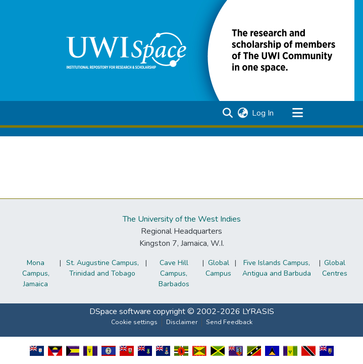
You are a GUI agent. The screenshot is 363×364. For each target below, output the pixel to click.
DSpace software (120, 311)
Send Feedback (229, 322)
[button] (202, 50)
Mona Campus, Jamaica (35, 273)
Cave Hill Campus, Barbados (174, 273)
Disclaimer (181, 322)
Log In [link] (263, 113)
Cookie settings (134, 322)
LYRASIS (258, 311)
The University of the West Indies (182, 219)
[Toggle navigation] (298, 113)
